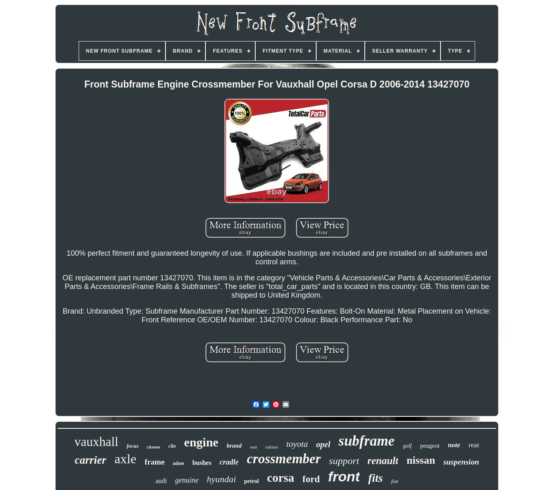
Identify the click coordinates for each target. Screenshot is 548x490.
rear (474, 445)
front (344, 476)
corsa (280, 477)
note (454, 445)
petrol (251, 481)
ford (311, 479)
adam (178, 463)
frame (155, 462)
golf (407, 446)
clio (172, 446)
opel (323, 444)
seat (253, 446)
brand (234, 445)
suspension (461, 462)
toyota (297, 444)
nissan (420, 460)
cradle (228, 462)
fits (375, 478)
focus (132, 446)
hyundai (221, 479)
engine (201, 442)
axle (125, 458)
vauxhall (97, 442)
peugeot (429, 445)
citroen (153, 446)
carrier (91, 460)
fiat (394, 481)
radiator (271, 447)
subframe (366, 441)
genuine (186, 480)
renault (382, 460)
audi (161, 480)
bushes (201, 462)
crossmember (284, 458)
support (344, 460)
